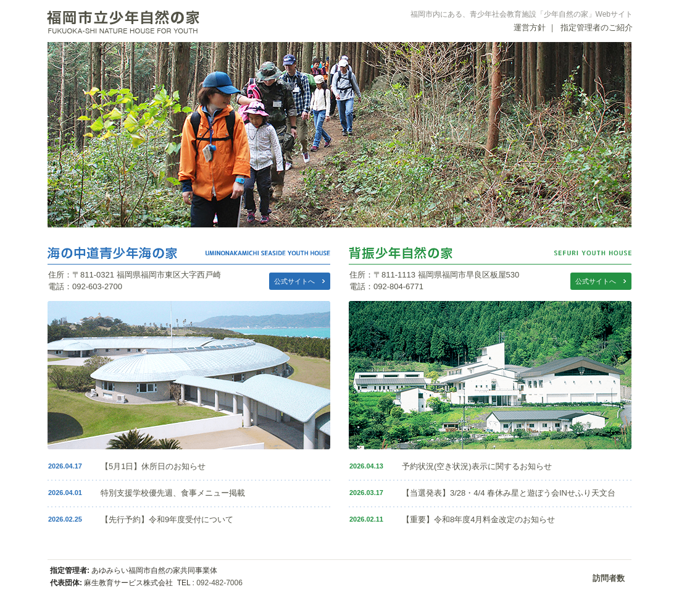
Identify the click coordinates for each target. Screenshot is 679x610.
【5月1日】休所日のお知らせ (153, 466)
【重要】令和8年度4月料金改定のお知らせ (478, 519)
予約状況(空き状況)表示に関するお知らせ (477, 466)
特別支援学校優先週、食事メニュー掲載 (173, 493)
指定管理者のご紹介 (596, 27)
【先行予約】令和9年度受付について (167, 519)
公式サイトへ (294, 281)
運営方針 (530, 27)
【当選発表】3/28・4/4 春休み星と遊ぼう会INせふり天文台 (508, 493)
